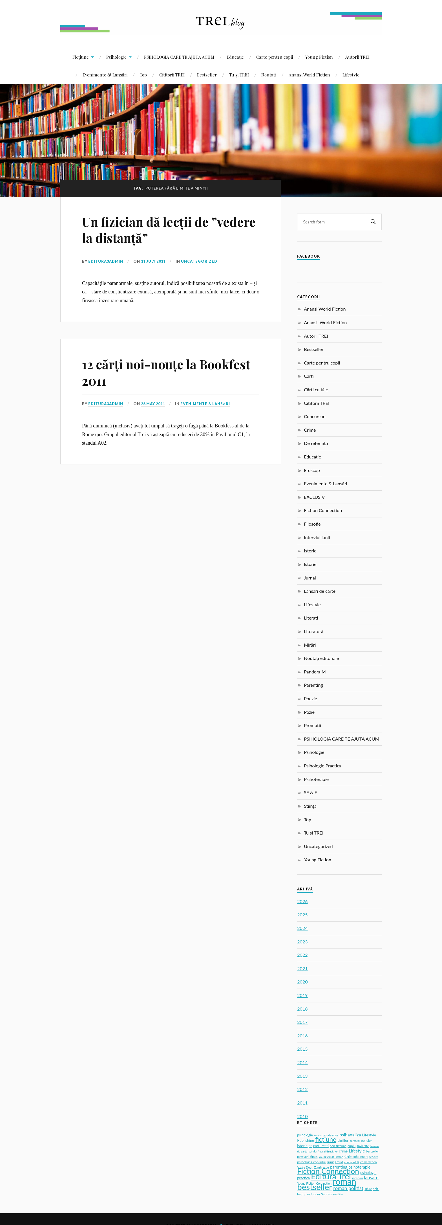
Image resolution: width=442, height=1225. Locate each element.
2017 (302, 1022)
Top (143, 75)
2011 (302, 1102)
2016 (302, 1035)
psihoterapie (359, 1167)
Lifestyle (350, 75)
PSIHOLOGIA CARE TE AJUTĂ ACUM (179, 57)
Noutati (268, 75)
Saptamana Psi (332, 1194)
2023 (302, 941)
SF (310, 1146)
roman (344, 1181)
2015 (302, 1048)
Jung (330, 1162)
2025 (302, 914)
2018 (302, 1008)
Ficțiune (80, 57)
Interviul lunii (317, 537)
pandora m (312, 1194)
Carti (309, 376)
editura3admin (105, 261)
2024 (302, 928)
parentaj (355, 1140)
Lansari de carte (319, 591)
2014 (302, 1062)
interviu (357, 1178)
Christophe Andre (356, 1156)
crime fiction (368, 1162)
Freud (339, 1162)
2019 (302, 995)
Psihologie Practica (322, 765)
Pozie (309, 712)
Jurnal (310, 577)
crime (343, 1151)
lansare (371, 1177)
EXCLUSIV (314, 497)
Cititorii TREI (172, 75)
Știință (310, 806)
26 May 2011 (153, 403)
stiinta (313, 1151)
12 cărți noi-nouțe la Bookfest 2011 (166, 372)
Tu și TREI (239, 75)
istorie (302, 1145)
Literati (311, 617)
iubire (368, 1189)
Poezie (310, 698)
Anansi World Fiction (309, 75)
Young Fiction (319, 57)
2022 (302, 955)
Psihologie (116, 57)
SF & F (310, 792)
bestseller (314, 1187)
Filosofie (312, 523)
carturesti (321, 1145)
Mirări (310, 644)
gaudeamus (331, 1135)
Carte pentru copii (274, 57)
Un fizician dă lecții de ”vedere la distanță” (169, 229)
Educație (235, 57)
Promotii (312, 725)
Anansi (318, 1135)
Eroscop (312, 470)
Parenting (313, 685)
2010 (302, 1116)
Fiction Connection (323, 510)
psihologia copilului (311, 1162)
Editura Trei (331, 1176)
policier (366, 1140)
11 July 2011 (153, 261)
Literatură (313, 631)
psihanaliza (350, 1134)
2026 (302, 901)
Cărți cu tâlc (316, 389)
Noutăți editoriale (321, 658)
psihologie (305, 1135)
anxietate (363, 1146)
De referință (316, 443)
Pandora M (315, 671)
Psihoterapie (316, 779)
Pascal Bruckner (328, 1151)
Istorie (310, 550)
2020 (302, 981)
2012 (302, 1089)
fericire (373, 1156)
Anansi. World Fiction (325, 322)
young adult (351, 1162)
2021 (302, 968)
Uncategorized (199, 261)
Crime (310, 430)
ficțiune (325, 1139)
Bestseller (207, 75)
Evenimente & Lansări (105, 75)
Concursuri (315, 416)
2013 (302, 1076)
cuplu (351, 1146)
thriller (342, 1140)
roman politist (348, 1188)
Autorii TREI (357, 57)
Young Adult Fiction (331, 1156)
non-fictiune (338, 1146)
